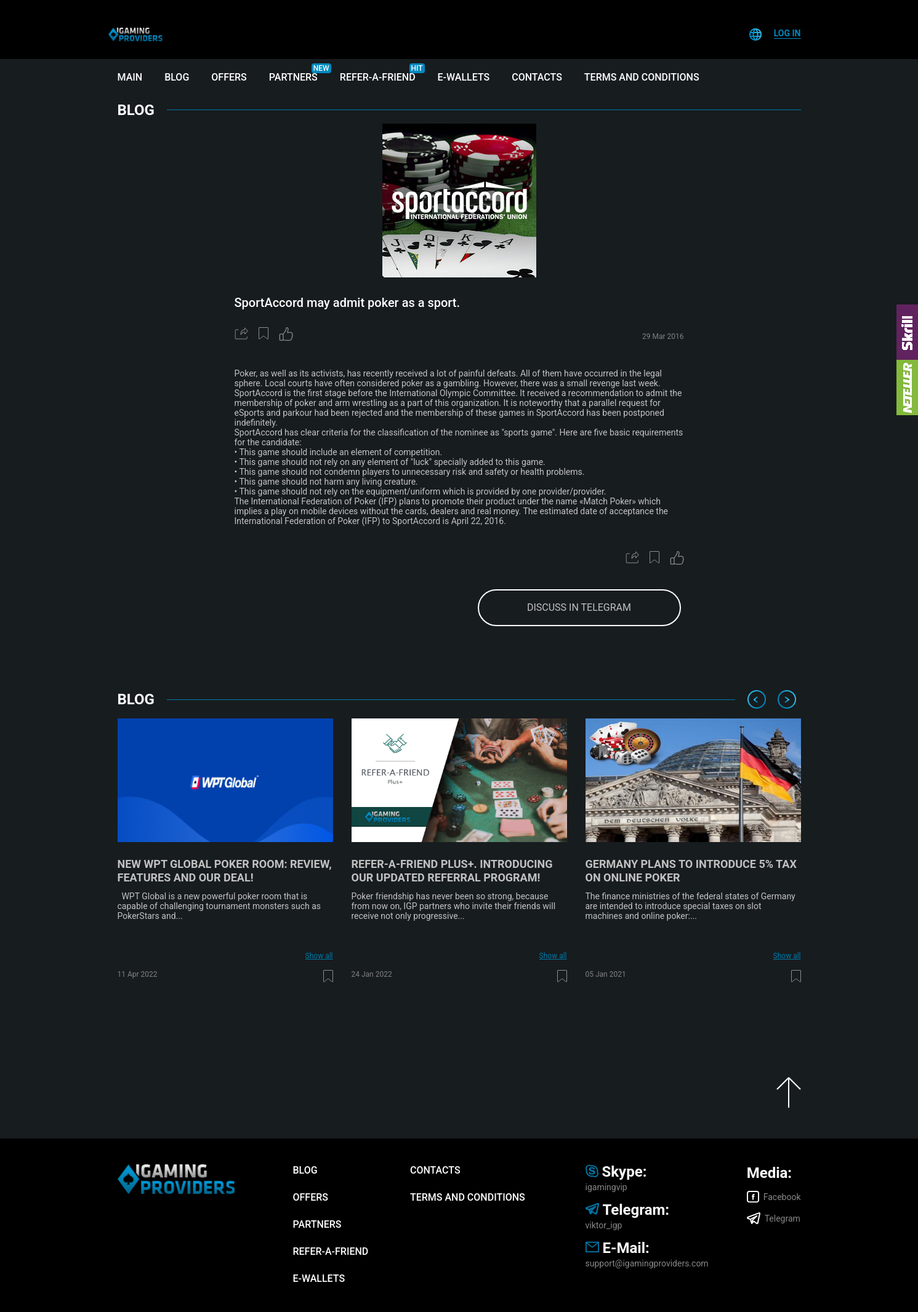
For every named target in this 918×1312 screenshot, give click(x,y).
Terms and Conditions (641, 77)
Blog (176, 77)
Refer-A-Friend (378, 77)
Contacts (537, 77)
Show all (319, 956)
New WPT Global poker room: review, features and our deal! (225, 870)
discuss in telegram (579, 607)
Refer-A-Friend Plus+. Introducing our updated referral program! (452, 870)
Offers (228, 77)
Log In (787, 33)
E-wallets (464, 77)
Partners (293, 77)
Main (130, 77)
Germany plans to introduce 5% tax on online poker (691, 870)
